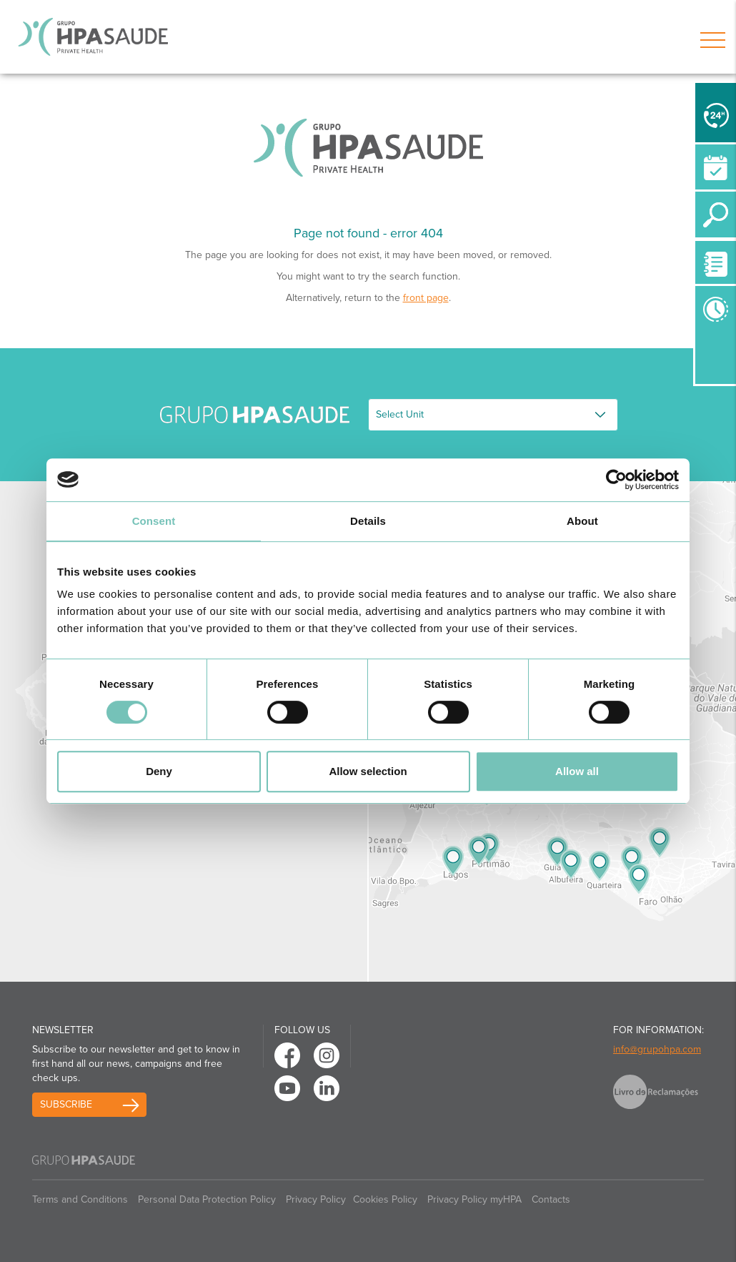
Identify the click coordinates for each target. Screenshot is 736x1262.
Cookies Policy (385, 1199)
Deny (159, 771)
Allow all (577, 771)
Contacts (551, 1199)
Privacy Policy (316, 1199)
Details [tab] (368, 521)
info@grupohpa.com (657, 1049)
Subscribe (66, 1104)
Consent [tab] (154, 521)
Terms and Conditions (80, 1199)
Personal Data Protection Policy (207, 1199)
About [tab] (582, 521)
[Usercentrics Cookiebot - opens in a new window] (616, 479)
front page (426, 298)
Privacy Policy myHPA (474, 1199)
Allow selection (368, 771)
